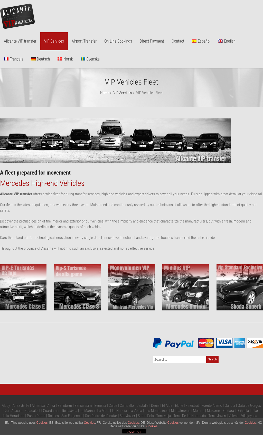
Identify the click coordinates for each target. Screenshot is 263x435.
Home (104, 92)
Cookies (42, 422)
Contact (178, 41)
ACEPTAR (133, 431)
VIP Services (54, 41)
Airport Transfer (84, 41)
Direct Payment (152, 41)
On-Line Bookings (118, 41)
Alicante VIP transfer (20, 41)
